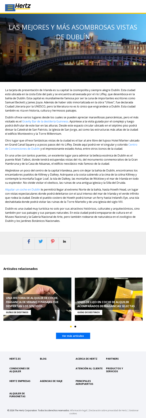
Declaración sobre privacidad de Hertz (108, 409)
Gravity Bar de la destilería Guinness (45, 121)
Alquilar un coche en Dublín (22, 189)
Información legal (78, 409)
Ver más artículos (73, 335)
